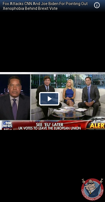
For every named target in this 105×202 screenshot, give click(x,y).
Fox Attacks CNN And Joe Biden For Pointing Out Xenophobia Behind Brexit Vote (45, 6)
